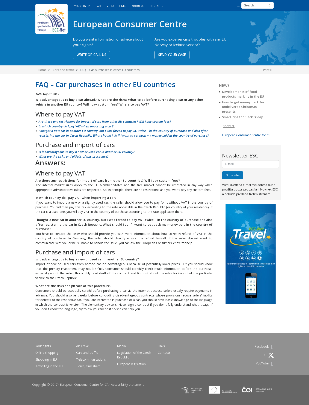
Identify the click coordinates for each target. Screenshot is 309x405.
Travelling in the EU (49, 366)
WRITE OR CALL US (91, 54)
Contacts (156, 6)
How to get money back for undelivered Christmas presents (243, 106)
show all (229, 126)
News (224, 85)
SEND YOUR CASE (172, 54)
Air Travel (82, 346)
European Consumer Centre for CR (245, 135)
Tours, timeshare (88, 366)
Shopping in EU (46, 359)
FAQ (98, 6)
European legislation (131, 364)
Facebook (264, 347)
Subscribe (232, 175)
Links (122, 6)
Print (267, 70)
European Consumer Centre (130, 24)
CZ (238, 5)
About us (138, 6)
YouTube (265, 363)
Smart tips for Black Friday (242, 117)
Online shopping (46, 353)
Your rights (82, 6)
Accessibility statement (127, 384)
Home (41, 70)
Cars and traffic (63, 70)
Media (110, 6)
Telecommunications (91, 359)
